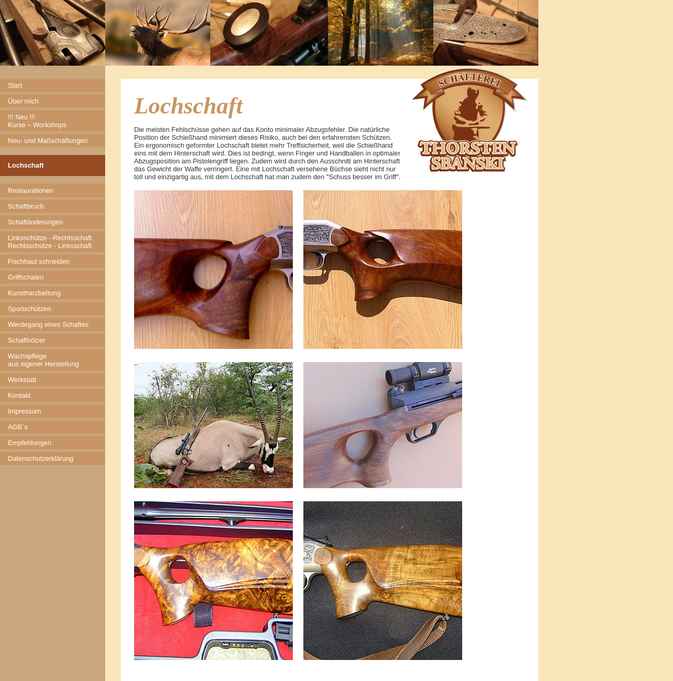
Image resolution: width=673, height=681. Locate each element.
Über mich (23, 101)
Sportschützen (29, 309)
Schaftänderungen (35, 222)
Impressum (24, 411)
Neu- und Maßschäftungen (48, 141)
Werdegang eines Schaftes (48, 324)
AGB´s (18, 427)
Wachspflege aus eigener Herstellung (43, 360)
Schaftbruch (26, 206)
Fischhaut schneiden (38, 261)
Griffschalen (26, 277)
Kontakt (19, 395)
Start (15, 85)
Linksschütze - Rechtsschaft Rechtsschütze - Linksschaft (49, 242)
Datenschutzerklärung (40, 458)
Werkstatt (22, 380)
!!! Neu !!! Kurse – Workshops (37, 121)
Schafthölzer (26, 340)
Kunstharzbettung (34, 293)
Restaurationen (31, 190)
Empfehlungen (30, 443)
